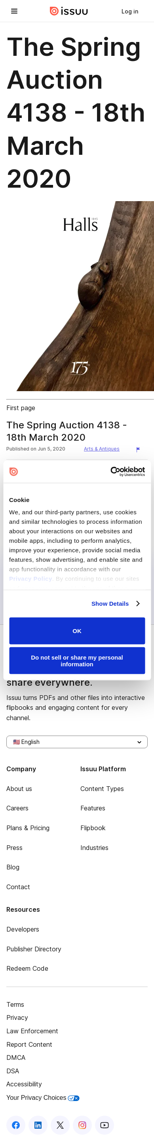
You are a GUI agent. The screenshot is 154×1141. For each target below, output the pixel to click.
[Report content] (140, 449)
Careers (17, 808)
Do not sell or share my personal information (77, 660)
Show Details (110, 603)
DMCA (15, 1057)
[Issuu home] (69, 11)
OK (77, 631)
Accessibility (24, 1084)
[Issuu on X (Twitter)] (60, 1125)
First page (20, 408)
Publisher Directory (33, 949)
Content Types (102, 789)
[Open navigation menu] (14, 11)
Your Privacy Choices (43, 1097)
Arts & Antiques (102, 449)
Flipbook (93, 828)
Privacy (17, 1017)
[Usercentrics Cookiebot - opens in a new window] (110, 472)
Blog (12, 867)
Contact (18, 887)
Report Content (29, 1044)
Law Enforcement (32, 1031)
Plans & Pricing (27, 828)
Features (92, 808)
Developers (22, 929)
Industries (94, 848)
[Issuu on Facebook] (15, 1125)
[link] (129, 11)
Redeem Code (27, 968)
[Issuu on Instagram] (82, 1125)
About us (19, 789)
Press (14, 848)
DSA (12, 1071)
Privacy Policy (30, 578)
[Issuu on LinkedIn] (38, 1125)
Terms (15, 1004)
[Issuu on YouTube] (104, 1125)
